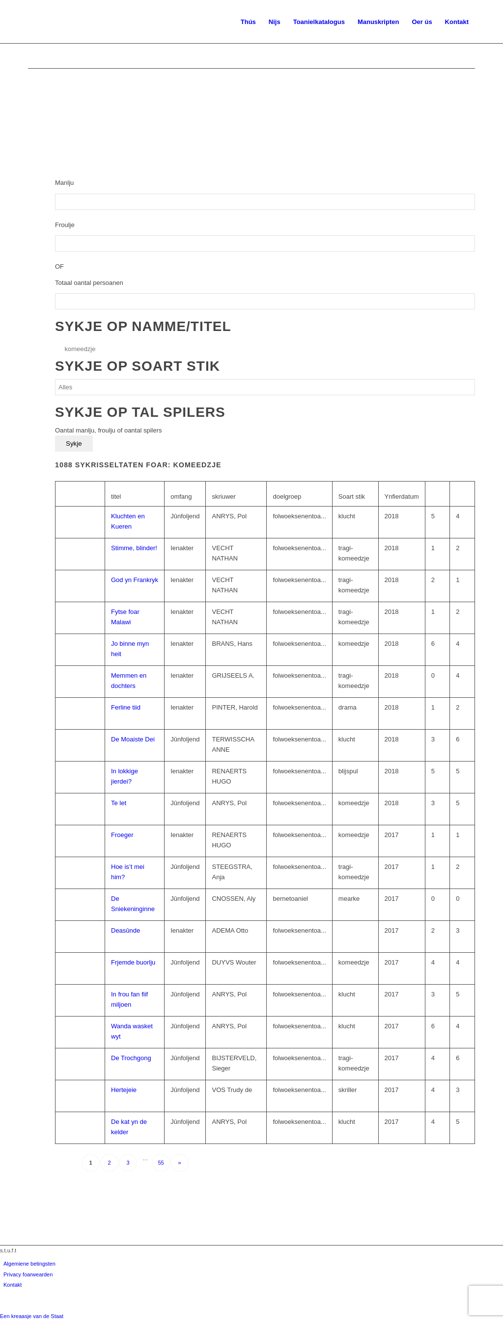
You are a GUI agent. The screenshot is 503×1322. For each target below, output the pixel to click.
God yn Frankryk (134, 580)
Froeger (122, 835)
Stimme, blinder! (134, 548)
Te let (118, 803)
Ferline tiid (125, 707)
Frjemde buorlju (133, 962)
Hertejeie (124, 1089)
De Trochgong (131, 1058)
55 (161, 1163)
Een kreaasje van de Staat (31, 1316)
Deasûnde (125, 930)
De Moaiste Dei (133, 739)
